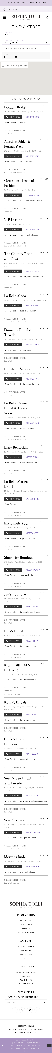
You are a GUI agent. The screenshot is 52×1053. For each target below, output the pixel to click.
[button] (4, 17)
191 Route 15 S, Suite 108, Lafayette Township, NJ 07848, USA (24, 789)
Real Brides (26, 950)
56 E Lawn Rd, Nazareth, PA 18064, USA (22, 373)
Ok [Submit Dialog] (49, 1045)
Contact (26, 976)
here (25, 1051)
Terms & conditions (18, 1029)
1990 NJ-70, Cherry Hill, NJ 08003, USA (22, 635)
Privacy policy (36, 1029)
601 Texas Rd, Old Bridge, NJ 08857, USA (22, 861)
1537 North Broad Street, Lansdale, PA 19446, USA (24, 264)
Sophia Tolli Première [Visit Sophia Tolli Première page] (20, 172)
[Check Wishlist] (48, 17)
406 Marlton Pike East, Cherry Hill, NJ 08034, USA (24, 600)
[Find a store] (10, 9)
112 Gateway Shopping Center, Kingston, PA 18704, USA (23, 708)
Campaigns (26, 928)
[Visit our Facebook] (15, 1010)
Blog (26, 958)
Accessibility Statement (26, 1032)
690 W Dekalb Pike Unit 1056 (17, 224)
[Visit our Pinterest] (30, 1010)
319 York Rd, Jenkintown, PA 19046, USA (22, 417)
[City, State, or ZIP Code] (26, 42)
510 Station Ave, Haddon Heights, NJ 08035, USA (24, 563)
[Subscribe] (44, 1002)
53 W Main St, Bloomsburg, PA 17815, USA (23, 527)
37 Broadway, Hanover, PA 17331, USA (21, 748)
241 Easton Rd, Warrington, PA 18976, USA (23, 339)
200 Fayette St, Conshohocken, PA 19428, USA (25, 300)
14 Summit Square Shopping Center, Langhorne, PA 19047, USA (25, 492)
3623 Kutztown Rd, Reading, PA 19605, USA (23, 111)
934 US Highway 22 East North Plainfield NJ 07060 (24, 826)
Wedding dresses (26, 946)
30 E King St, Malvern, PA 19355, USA (21, 190)
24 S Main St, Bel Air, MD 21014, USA (20, 674)
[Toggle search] (48, 9)
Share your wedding (26, 972)
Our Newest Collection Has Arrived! (26, 2)
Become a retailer (26, 932)
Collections (26, 954)
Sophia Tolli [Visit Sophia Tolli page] (8, 133)
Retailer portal (26, 984)
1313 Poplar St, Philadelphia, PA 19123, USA (23, 452)
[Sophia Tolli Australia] (26, 17)
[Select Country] (26, 34)
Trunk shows (26, 980)
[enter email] (26, 1002)
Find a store (26, 921)
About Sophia (26, 925)
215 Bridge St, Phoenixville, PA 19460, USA (23, 151)
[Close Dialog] (2, 1045)
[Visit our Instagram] (22, 1010)
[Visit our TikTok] (37, 1010)
